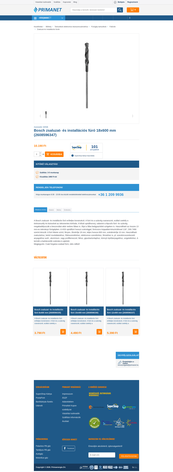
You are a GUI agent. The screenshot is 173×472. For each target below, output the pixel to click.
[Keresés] (96, 9)
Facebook (68, 449)
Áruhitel (65, 422)
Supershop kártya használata (82, 156)
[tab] (45, 210)
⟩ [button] (132, 115)
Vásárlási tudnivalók (43, 2)
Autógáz (39, 455)
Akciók (98, 18)
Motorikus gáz (42, 459)
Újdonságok (120, 18)
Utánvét (39, 406)
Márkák (108, 18)
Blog (75, 2)
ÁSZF (64, 399)
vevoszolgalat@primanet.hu (128, 366)
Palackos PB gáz (43, 447)
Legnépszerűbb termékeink (79, 18)
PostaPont (40, 399)
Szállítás (57, 2)
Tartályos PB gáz (43, 451)
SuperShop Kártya (44, 395)
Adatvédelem (68, 403)
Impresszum (67, 395)
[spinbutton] (36, 154)
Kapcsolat (67, 2)
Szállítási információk (71, 418)
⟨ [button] (40, 115)
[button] (40, 153)
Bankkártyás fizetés (44, 403)
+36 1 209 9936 (111, 194)
